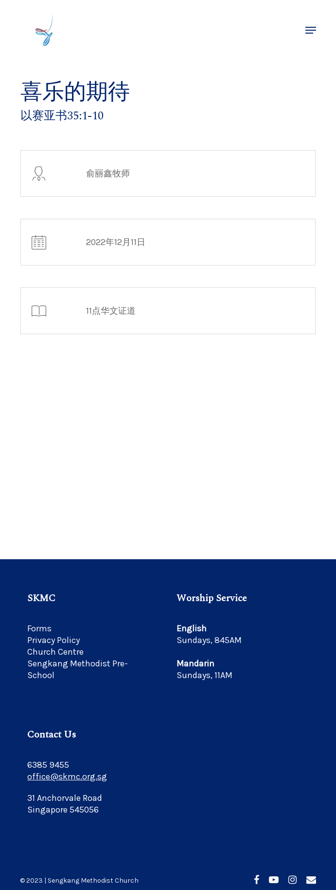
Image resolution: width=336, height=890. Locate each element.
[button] (310, 30)
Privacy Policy (53, 640)
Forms (39, 628)
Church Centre (55, 651)
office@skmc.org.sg (67, 776)
